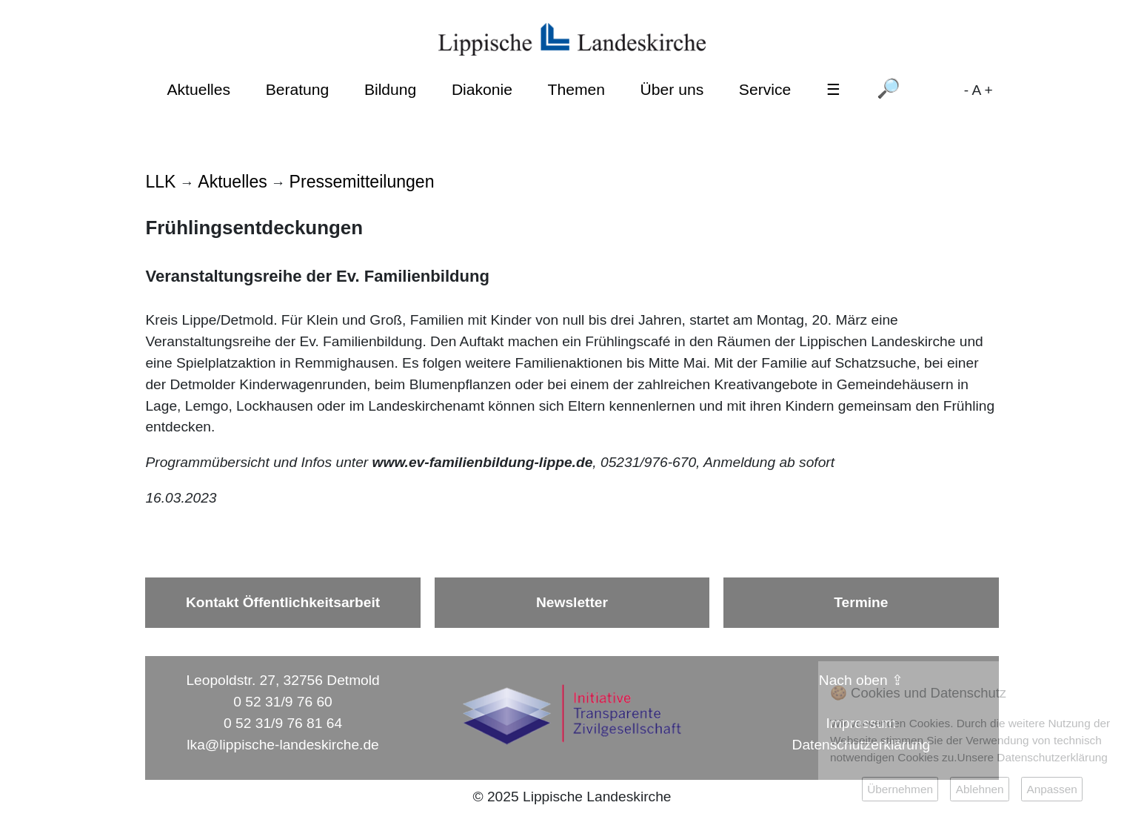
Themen (576, 89)
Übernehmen (900, 789)
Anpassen (1051, 789)
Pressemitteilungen (362, 181)
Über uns (672, 89)
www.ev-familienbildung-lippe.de (482, 462)
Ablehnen (980, 789)
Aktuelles (198, 89)
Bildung (390, 89)
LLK (160, 181)
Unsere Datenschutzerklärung (1032, 757)
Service (765, 89)
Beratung (298, 89)
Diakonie (482, 89)
